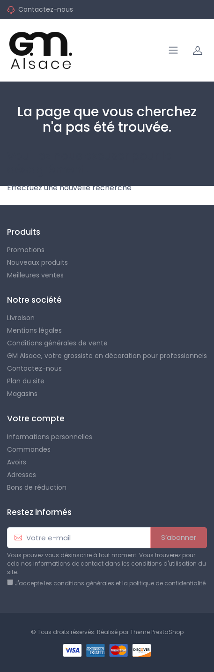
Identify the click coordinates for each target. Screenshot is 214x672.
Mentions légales (34, 330)
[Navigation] (173, 50)
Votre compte (36, 418)
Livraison (21, 317)
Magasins (22, 393)
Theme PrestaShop (157, 632)
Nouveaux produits (37, 262)
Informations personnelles (49, 436)
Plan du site (25, 381)
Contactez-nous (45, 9)
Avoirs (16, 462)
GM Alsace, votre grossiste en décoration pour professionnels (107, 355)
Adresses (21, 474)
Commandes (29, 449)
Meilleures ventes (35, 275)
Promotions (25, 249)
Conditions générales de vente (57, 343)
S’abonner (178, 537)
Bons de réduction (36, 487)
